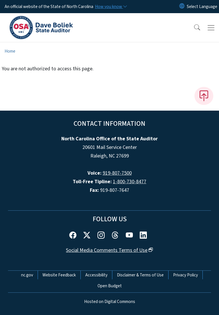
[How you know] (110, 6)
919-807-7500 (117, 173)
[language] (202, 6)
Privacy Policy (185, 275)
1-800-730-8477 (129, 181)
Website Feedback (59, 275)
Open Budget (110, 286)
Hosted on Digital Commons (109, 301)
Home (10, 51)
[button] (193, 28)
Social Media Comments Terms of (109, 250)
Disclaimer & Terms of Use (140, 275)
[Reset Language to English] (181, 6)
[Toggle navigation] (211, 28)
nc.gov (27, 275)
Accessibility (96, 275)
